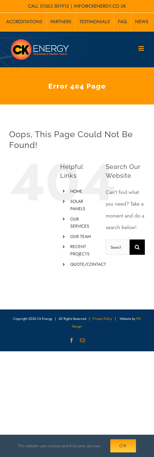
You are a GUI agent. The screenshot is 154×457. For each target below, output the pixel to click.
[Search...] (118, 247)
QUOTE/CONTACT (88, 264)
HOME (76, 191)
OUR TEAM (80, 236)
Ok (123, 445)
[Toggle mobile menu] (141, 48)
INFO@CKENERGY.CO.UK (100, 6)
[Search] (137, 247)
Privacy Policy (102, 318)
